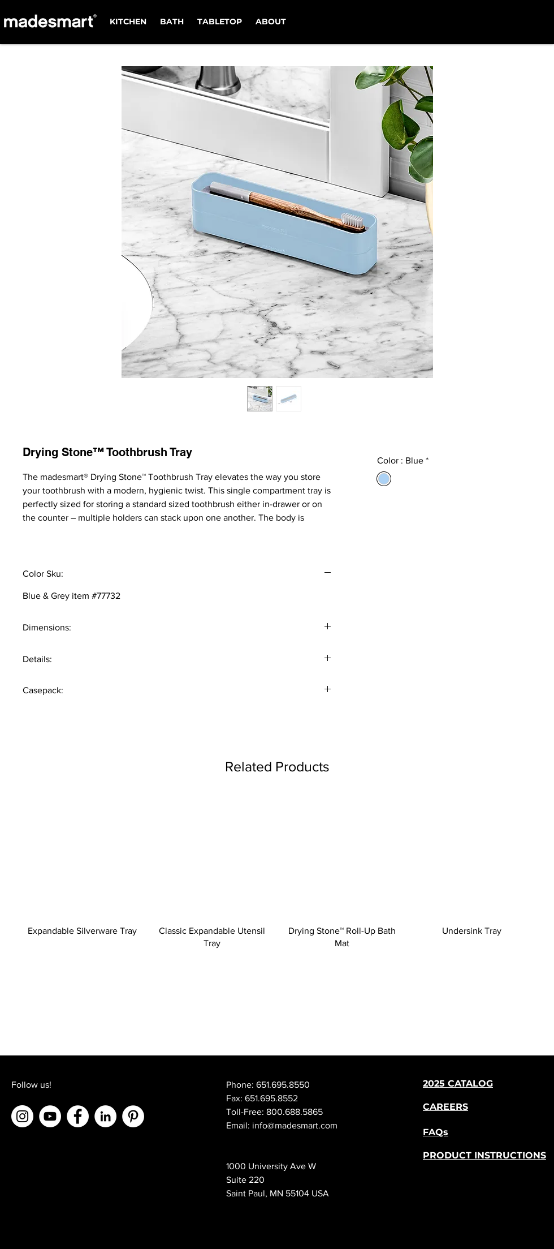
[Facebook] (78, 1116)
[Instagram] (22, 1116)
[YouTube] (50, 1116)
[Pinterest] (133, 1116)
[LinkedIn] (105, 1116)
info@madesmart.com (294, 1125)
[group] (277, 874)
